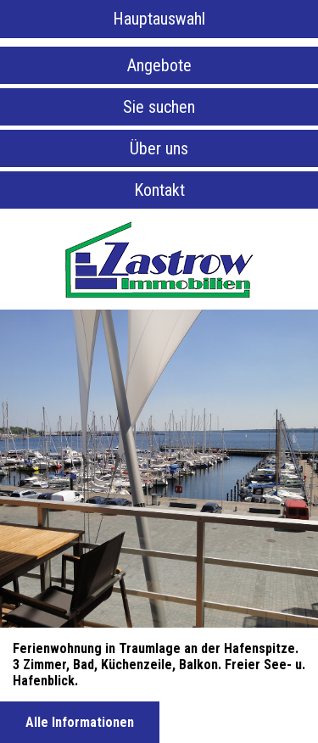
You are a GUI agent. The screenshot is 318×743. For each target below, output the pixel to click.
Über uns (159, 148)
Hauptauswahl (159, 18)
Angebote (159, 65)
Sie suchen (159, 107)
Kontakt (159, 190)
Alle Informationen (79, 722)
